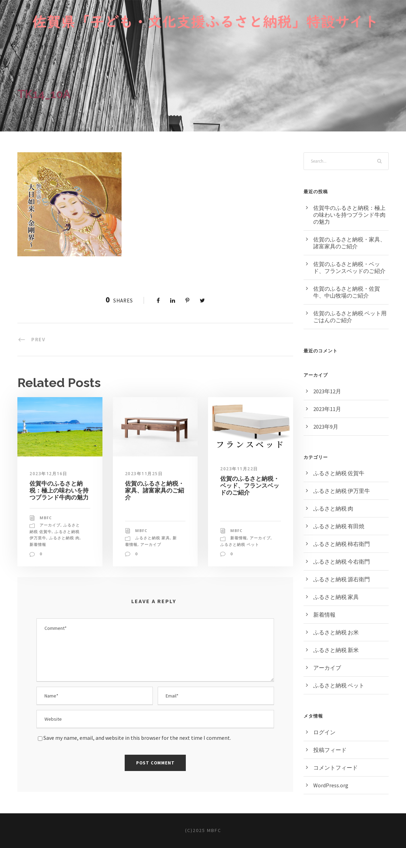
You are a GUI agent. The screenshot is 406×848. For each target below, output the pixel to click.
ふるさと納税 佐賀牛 (338, 473)
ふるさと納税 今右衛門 (341, 561)
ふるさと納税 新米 (336, 649)
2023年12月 (327, 391)
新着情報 (38, 544)
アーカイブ (50, 525)
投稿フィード (330, 749)
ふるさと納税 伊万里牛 (341, 490)
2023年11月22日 (239, 469)
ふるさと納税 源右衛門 (341, 579)
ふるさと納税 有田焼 (338, 526)
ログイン (324, 732)
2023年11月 (327, 408)
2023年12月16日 (48, 474)
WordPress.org (330, 785)
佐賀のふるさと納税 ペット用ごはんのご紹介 (350, 317)
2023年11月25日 (144, 474)
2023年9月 (325, 426)
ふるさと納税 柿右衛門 (341, 543)
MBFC (46, 517)
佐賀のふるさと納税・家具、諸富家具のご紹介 (154, 490)
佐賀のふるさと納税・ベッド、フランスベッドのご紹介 (249, 485)
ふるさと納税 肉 (64, 537)
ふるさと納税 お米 (336, 632)
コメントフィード (335, 767)
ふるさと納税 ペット (239, 544)
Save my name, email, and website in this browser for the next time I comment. (137, 737)
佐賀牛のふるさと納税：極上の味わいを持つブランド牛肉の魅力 (59, 490)
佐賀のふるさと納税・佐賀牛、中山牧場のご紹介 (346, 292)
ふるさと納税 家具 (152, 537)
